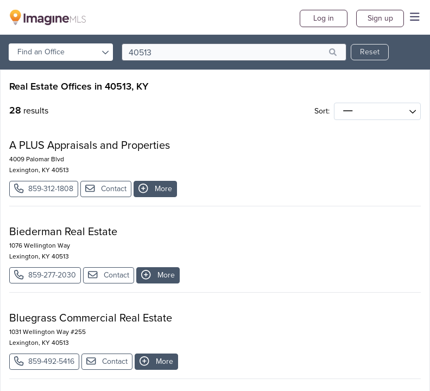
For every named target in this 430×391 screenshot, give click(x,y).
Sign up (380, 18)
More (155, 188)
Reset (370, 52)
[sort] (377, 111)
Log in (323, 18)
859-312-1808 (43, 188)
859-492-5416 (44, 361)
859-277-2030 (45, 275)
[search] (234, 52)
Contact (106, 188)
